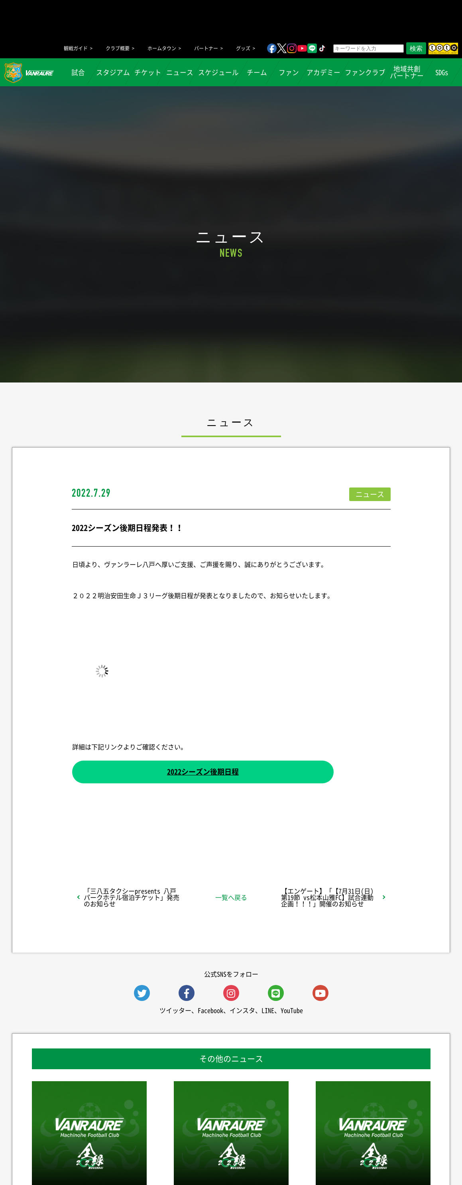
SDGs (442, 72)
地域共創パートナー (407, 72)
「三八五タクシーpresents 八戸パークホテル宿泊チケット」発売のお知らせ (131, 897)
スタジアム (113, 72)
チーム (257, 72)
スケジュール (218, 72)
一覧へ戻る (231, 897)
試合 (78, 72)
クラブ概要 (118, 48)
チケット (148, 72)
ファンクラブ (365, 72)
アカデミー (323, 72)
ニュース (179, 72)
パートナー (206, 48)
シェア (134, 838)
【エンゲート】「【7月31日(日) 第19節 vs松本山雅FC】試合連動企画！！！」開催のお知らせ (327, 897)
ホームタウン (161, 48)
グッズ (243, 48)
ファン (288, 72)
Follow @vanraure (311, 838)
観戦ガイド (76, 48)
